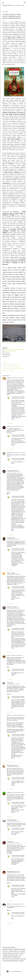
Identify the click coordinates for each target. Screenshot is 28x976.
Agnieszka (9, 452)
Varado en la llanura (12, 606)
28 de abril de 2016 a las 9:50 (18, 377)
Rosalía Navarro (11, 537)
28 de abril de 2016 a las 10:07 (19, 452)
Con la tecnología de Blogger (14, 971)
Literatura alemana (6, 368)
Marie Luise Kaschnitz (10, 351)
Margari (9, 792)
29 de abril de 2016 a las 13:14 (18, 497)
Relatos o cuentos (6, 370)
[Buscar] (25, 2)
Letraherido (10, 841)
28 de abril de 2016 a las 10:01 (17, 426)
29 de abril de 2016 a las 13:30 (18, 803)
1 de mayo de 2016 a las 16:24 (18, 886)
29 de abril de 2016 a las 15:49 (13, 821)
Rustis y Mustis (11, 573)
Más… (23, 5)
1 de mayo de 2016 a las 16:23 (18, 856)
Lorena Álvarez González (17, 397)
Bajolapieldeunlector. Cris (13, 871)
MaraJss (9, 377)
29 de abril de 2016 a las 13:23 (18, 629)
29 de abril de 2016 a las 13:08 (18, 459)
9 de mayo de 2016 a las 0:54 (17, 904)
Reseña (11, 370)
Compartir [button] (4, 362)
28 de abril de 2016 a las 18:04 (13, 766)
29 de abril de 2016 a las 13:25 (18, 697)
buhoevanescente (11, 820)
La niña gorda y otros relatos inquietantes (14, 349)
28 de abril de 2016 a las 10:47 (13, 539)
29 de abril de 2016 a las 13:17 (18, 550)
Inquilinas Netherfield (12, 470)
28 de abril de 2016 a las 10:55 (13, 574)
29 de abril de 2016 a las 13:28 (18, 735)
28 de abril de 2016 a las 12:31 (16, 655)
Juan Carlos (10, 682)
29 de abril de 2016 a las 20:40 (13, 842)
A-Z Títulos (17, 5)
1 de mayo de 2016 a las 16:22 (18, 829)
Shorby (9, 904)
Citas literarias (10, 364)
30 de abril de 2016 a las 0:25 (13, 872)
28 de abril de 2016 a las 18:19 (17, 792)
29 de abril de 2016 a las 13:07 (18, 436)
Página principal (7, 5)
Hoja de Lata (16, 364)
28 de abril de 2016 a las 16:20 (18, 715)
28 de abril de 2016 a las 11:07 (13, 608)
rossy (8, 655)
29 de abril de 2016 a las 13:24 (18, 670)
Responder (10, 423)
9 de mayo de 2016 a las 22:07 (18, 913)
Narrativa (23, 368)
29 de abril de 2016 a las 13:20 (18, 587)
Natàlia (8, 426)
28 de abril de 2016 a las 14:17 (13, 684)
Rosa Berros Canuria (12, 765)
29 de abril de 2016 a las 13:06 (18, 398)
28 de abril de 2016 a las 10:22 (13, 471)
